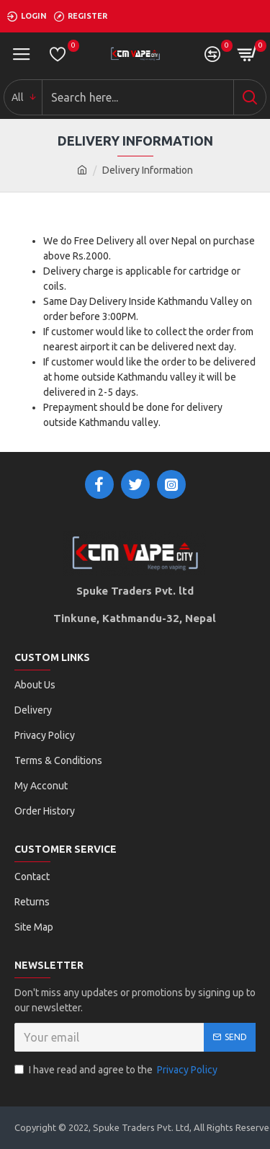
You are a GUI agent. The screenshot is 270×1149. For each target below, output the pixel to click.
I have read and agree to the (117, 1070)
